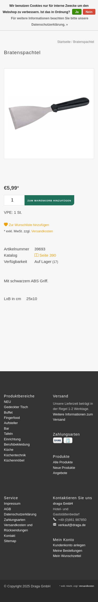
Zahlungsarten (14, 520)
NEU (7, 402)
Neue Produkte (64, 468)
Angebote (60, 473)
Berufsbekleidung (17, 444)
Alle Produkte (63, 462)
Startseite (64, 42)
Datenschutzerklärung (20, 514)
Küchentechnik (15, 455)
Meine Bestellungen (67, 551)
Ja (76, 12)
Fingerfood (12, 418)
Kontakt (9, 536)
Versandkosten (42, 231)
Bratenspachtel (83, 42)
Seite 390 (45, 255)
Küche (8, 450)
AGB (7, 509)
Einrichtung (12, 439)
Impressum (12, 503)
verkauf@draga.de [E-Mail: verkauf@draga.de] (71, 525)
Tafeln (8, 434)
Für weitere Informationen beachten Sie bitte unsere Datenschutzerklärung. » (49, 21)
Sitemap (10, 541)
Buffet (8, 412)
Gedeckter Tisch (16, 407)
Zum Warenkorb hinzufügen (49, 200)
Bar (6, 428)
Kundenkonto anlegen (69, 545)
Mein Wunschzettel (67, 556)
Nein (89, 12)
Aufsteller (11, 423)
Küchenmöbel (14, 460)
